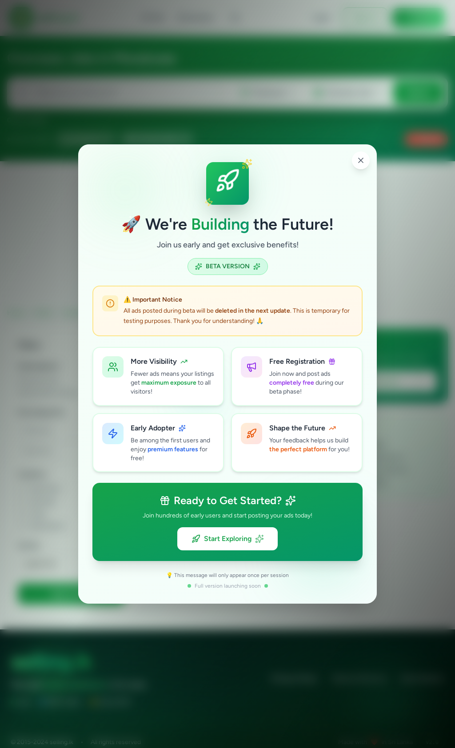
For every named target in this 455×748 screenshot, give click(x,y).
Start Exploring (227, 539)
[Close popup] (361, 160)
